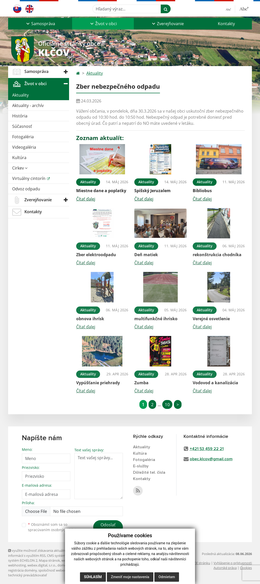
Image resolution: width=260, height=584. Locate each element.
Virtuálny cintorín (29, 178)
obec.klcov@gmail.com (211, 459)
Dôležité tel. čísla (149, 472)
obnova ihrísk (90, 318)
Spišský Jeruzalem (152, 190)
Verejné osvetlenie (211, 318)
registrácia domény (22, 570)
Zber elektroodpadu (96, 254)
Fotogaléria (23, 137)
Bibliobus (202, 190)
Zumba (141, 383)
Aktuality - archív (28, 105)
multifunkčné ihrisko (155, 318)
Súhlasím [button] (93, 577)
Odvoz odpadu (26, 189)
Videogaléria (24, 147)
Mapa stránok (49, 560)
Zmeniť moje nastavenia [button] (130, 577)
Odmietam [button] (166, 577)
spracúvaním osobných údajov (54, 529)
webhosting (17, 565)
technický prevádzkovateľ (27, 575)
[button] (40, 23)
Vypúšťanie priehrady (98, 383)
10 (167, 404)
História (19, 116)
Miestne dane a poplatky (101, 190)
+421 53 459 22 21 (207, 449)
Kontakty (226, 23)
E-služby (141, 466)
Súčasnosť (22, 126)
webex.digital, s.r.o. (41, 565)
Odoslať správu (108, 528)
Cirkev (19, 168)
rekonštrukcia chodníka (217, 254)
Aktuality (20, 95)
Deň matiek (146, 254)
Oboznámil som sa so (54, 527)
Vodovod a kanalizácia (215, 383)
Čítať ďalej (85, 199)
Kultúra (19, 157)
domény (63, 565)
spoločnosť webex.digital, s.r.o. (61, 570)
